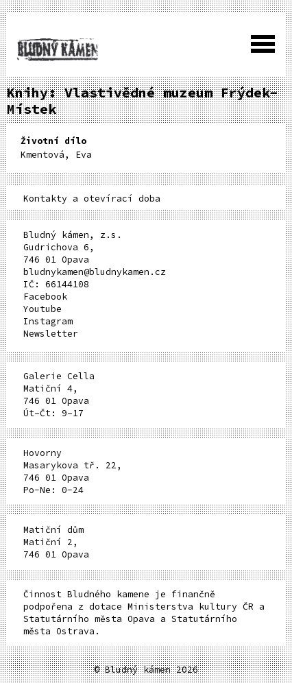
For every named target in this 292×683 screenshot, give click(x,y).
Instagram (48, 321)
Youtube (42, 309)
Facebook (45, 296)
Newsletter (50, 333)
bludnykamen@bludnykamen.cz (94, 272)
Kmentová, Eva (56, 147)
